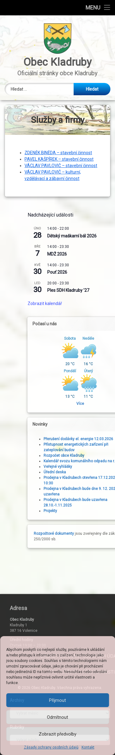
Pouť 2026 (97, 272)
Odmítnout (57, 717)
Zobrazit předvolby (57, 734)
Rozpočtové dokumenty (93, 533)
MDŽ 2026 (96, 254)
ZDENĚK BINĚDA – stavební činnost (58, 152)
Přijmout (57, 700)
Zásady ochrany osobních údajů (51, 747)
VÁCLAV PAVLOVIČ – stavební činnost (61, 165)
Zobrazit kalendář (84, 303)
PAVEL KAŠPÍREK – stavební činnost (59, 159)
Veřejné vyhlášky (97, 466)
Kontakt (88, 747)
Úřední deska (94, 472)
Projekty (90, 511)
